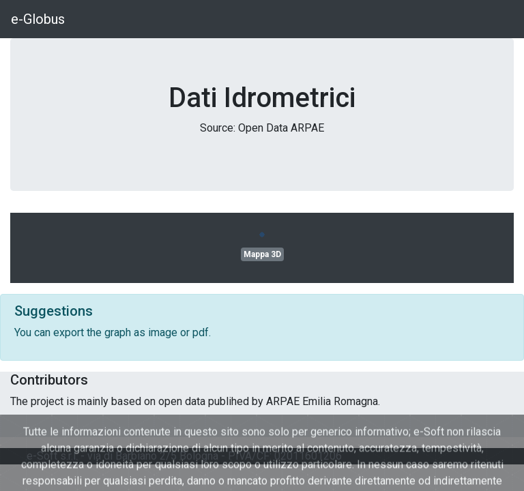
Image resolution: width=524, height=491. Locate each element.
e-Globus (38, 19)
